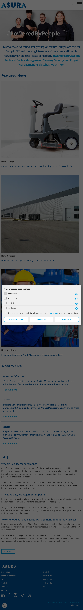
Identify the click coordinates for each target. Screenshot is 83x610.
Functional (12, 298)
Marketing (12, 308)
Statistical (12, 303)
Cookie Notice (52, 313)
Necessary (12, 293)
